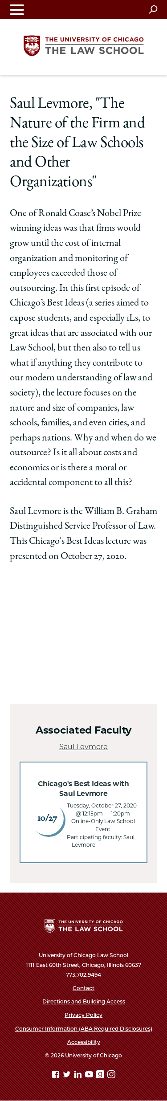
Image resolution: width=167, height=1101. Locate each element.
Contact (83, 988)
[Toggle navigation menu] (17, 9)
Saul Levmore (83, 746)
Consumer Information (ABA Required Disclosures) (83, 1028)
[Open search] (153, 9)
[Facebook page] (56, 1076)
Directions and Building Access (83, 1001)
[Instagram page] (111, 1076)
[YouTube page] (90, 1076)
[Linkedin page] (79, 1076)
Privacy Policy (83, 1014)
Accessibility (83, 1042)
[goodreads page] (101, 1076)
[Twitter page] (68, 1076)
